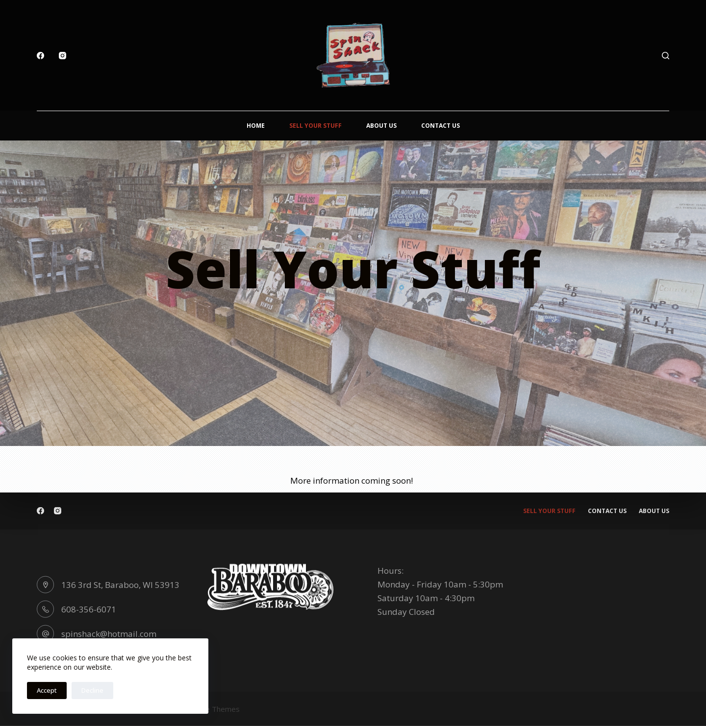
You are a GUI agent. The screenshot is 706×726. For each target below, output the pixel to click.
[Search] (665, 55)
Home (256, 125)
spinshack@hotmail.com (108, 633)
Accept (47, 690)
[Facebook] (40, 55)
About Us (381, 125)
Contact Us (440, 125)
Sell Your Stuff (315, 125)
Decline (92, 690)
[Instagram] (62, 55)
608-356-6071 (88, 608)
